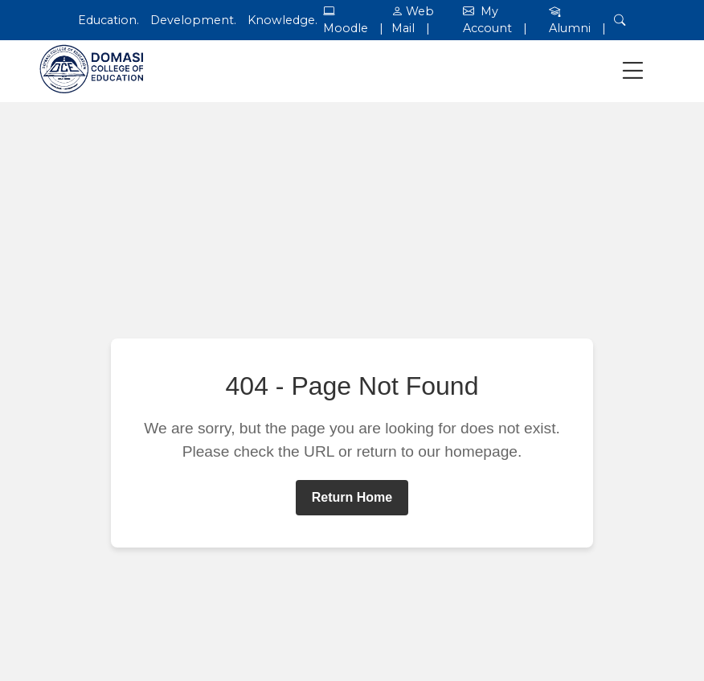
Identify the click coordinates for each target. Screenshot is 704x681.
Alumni (570, 28)
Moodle (345, 28)
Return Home (352, 497)
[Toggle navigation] (632, 71)
